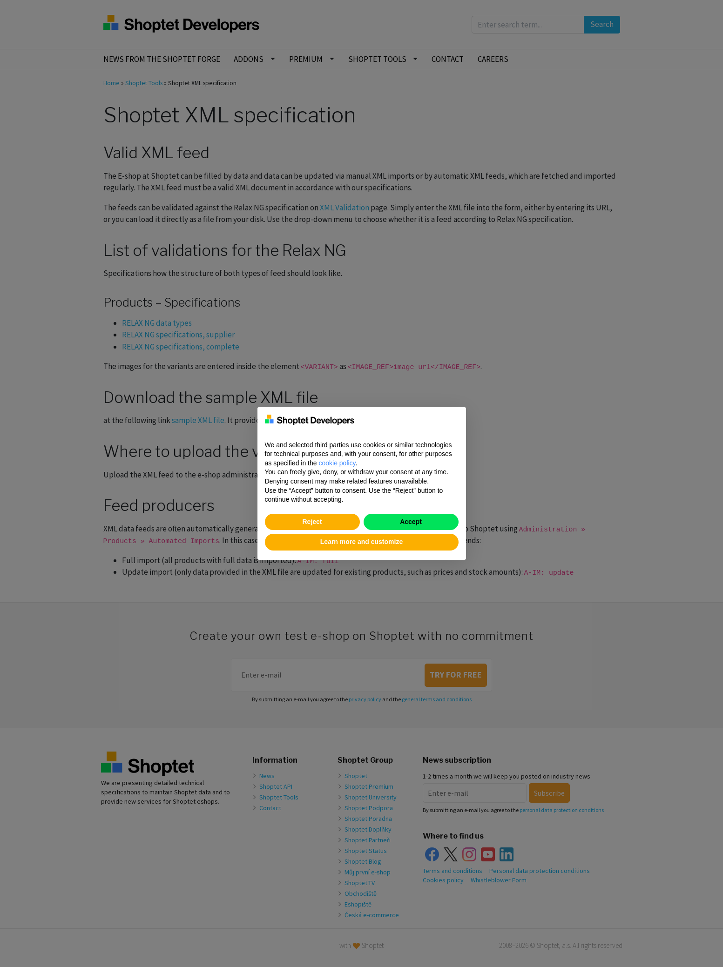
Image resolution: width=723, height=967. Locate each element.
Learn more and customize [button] (361, 541)
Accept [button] (411, 521)
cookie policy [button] (336, 463)
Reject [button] (312, 521)
